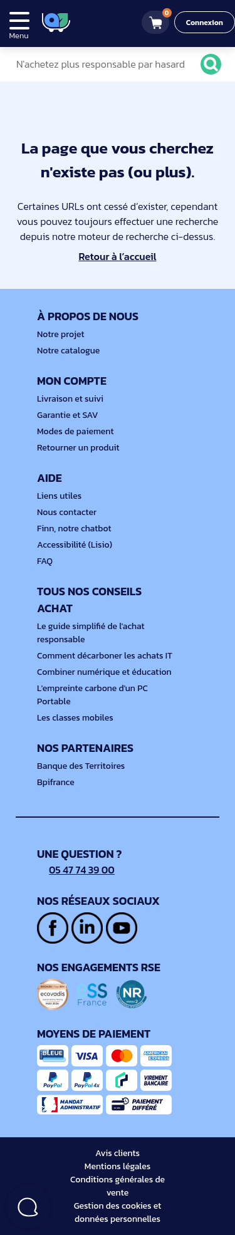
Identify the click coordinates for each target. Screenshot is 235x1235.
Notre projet (61, 334)
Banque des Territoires (81, 766)
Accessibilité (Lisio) (74, 544)
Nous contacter (67, 512)
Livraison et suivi (70, 398)
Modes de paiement (75, 431)
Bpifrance (56, 782)
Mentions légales (117, 1166)
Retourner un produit (78, 447)
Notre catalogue (68, 350)
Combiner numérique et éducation (104, 672)
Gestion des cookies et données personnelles (118, 1212)
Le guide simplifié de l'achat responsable (91, 633)
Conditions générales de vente (117, 1186)
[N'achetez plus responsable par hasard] (114, 64)
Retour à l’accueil (117, 256)
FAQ (45, 561)
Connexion (204, 22)
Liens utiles (59, 496)
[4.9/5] (100, 22)
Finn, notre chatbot (74, 528)
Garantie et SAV (67, 415)
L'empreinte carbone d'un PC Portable (92, 695)
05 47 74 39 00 (76, 869)
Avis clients (117, 1153)
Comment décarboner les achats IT (104, 655)
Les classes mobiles (75, 717)
